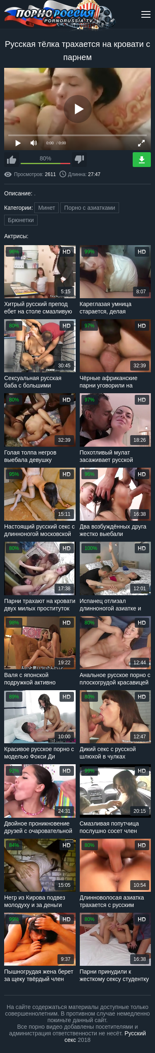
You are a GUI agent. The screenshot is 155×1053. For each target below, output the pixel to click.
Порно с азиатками (89, 207)
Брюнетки (21, 220)
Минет (46, 207)
